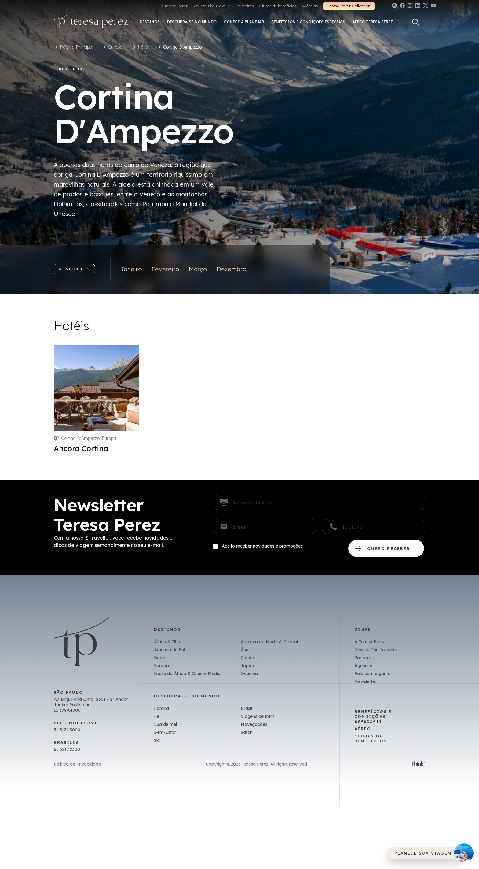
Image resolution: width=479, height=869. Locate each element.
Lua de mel (165, 724)
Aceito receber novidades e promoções (262, 546)
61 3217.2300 (67, 749)
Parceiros (245, 6)
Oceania (249, 673)
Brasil (159, 657)
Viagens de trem (257, 716)
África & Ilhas (168, 641)
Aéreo (362, 728)
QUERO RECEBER (386, 548)
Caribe (247, 657)
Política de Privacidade (77, 764)
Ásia (245, 649)
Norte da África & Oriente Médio (187, 673)
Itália (142, 47)
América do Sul (169, 649)
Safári (247, 732)
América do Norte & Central (269, 641)
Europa (115, 47)
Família (161, 708)
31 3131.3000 (67, 730)
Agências (310, 6)
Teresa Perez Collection (348, 6)
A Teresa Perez (174, 6)
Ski (157, 740)
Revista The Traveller (212, 6)
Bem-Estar (165, 732)
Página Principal (76, 47)
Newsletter (365, 681)
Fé (156, 716)
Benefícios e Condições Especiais (373, 716)
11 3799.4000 (67, 710)
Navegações (254, 724)
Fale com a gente (372, 673)
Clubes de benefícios (278, 6)
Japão (247, 665)
